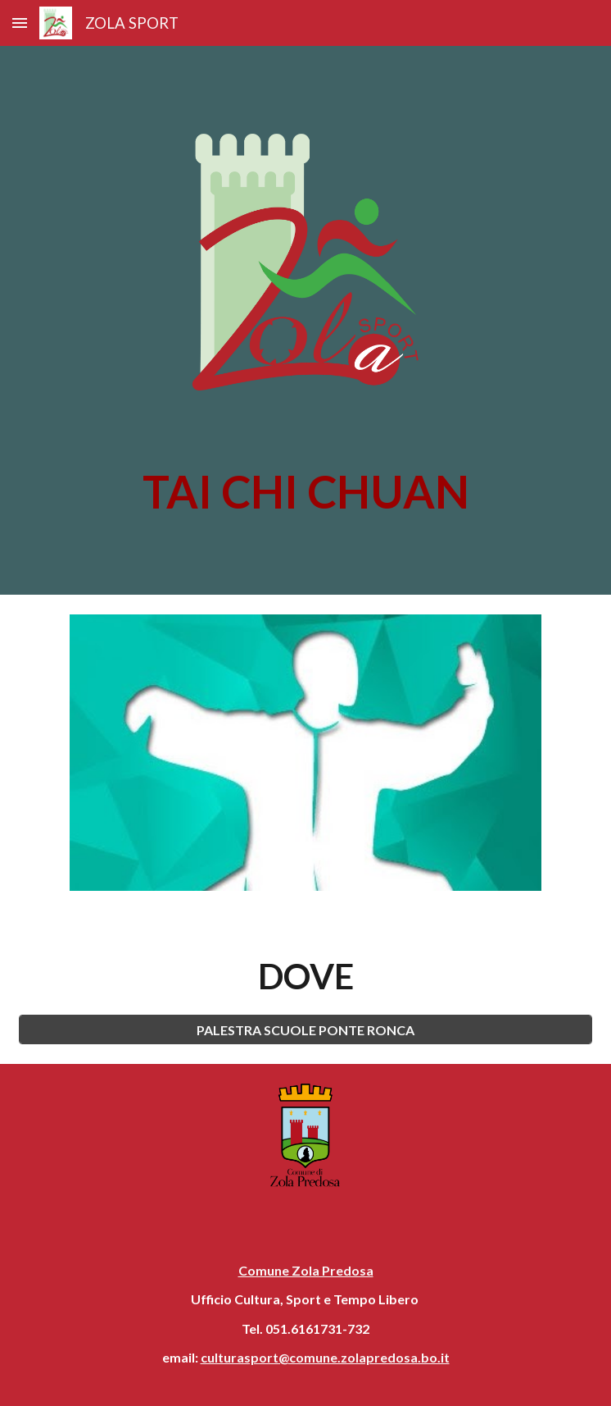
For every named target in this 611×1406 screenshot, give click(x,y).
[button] (19, 22)
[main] (305, 491)
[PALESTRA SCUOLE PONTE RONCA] (305, 1030)
